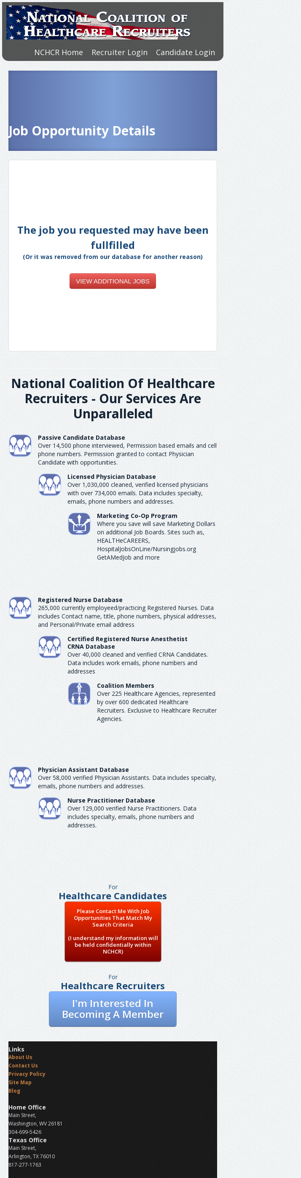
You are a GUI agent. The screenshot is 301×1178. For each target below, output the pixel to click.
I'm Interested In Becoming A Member (113, 1008)
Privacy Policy (27, 1074)
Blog (14, 1090)
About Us (20, 1057)
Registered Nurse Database (80, 600)
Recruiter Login (119, 52)
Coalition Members (125, 685)
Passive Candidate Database (81, 437)
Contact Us (23, 1065)
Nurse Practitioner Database (111, 800)
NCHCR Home (58, 52)
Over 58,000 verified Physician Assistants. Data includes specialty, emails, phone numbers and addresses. (127, 782)
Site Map (20, 1082)
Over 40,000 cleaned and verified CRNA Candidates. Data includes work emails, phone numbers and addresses (137, 662)
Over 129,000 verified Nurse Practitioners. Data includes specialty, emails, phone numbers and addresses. (131, 816)
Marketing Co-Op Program (137, 516)
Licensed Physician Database (111, 477)
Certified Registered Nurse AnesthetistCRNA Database (127, 642)
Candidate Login (185, 52)
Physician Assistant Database (83, 770)
